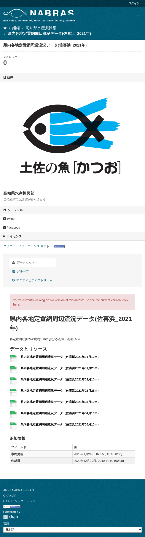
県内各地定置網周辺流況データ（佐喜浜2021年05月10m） (60, 424)
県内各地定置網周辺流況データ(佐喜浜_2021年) (49, 33)
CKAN (10, 516)
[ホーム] (5, 28)
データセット (23, 262)
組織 (16, 28)
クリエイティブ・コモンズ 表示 (24, 246)
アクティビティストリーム (32, 280)
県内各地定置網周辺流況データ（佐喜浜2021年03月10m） (60, 402)
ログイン (134, 3)
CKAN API (10, 495)
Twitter (9, 218)
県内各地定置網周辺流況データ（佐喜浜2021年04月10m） (60, 413)
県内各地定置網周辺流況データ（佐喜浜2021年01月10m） (60, 357)
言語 (6, 523)
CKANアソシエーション (19, 501)
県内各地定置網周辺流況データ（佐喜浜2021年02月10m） (60, 379)
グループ (20, 271)
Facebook (11, 227)
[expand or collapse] (138, 15)
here (16, 304)
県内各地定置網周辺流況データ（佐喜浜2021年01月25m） (60, 368)
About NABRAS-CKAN (18, 490)
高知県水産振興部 (41, 28)
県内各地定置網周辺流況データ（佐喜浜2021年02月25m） (60, 390)
